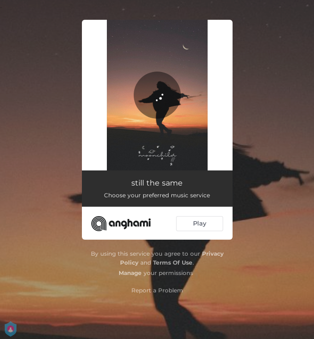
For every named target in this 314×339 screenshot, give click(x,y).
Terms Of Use (173, 262)
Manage (130, 272)
